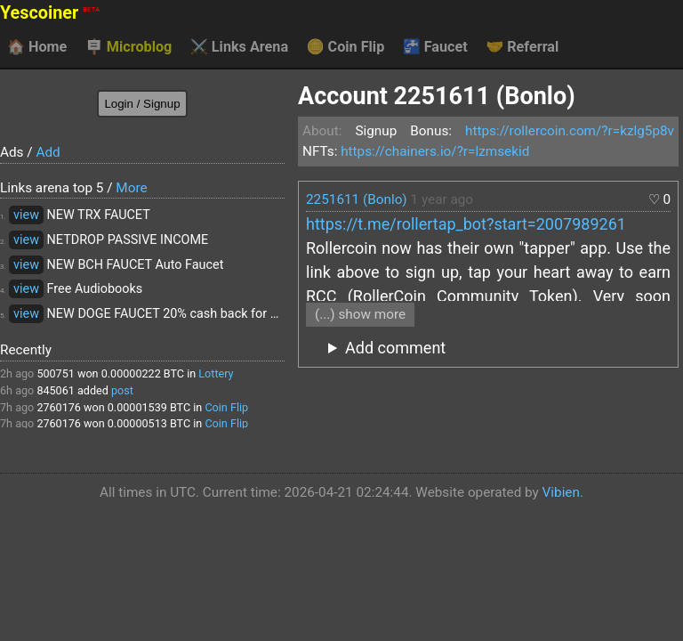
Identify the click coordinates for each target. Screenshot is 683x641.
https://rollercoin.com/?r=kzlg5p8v (569, 131)
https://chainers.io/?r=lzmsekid (435, 151)
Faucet (435, 47)
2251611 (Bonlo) (356, 199)
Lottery (215, 373)
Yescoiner (50, 13)
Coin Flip (346, 47)
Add (48, 152)
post (122, 390)
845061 (55, 390)
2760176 (58, 407)
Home (37, 47)
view (26, 215)
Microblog (129, 47)
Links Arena (239, 47)
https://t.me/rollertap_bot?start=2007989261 (466, 224)
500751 (55, 373)
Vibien (561, 492)
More (131, 188)
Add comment (395, 347)
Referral (522, 47)
